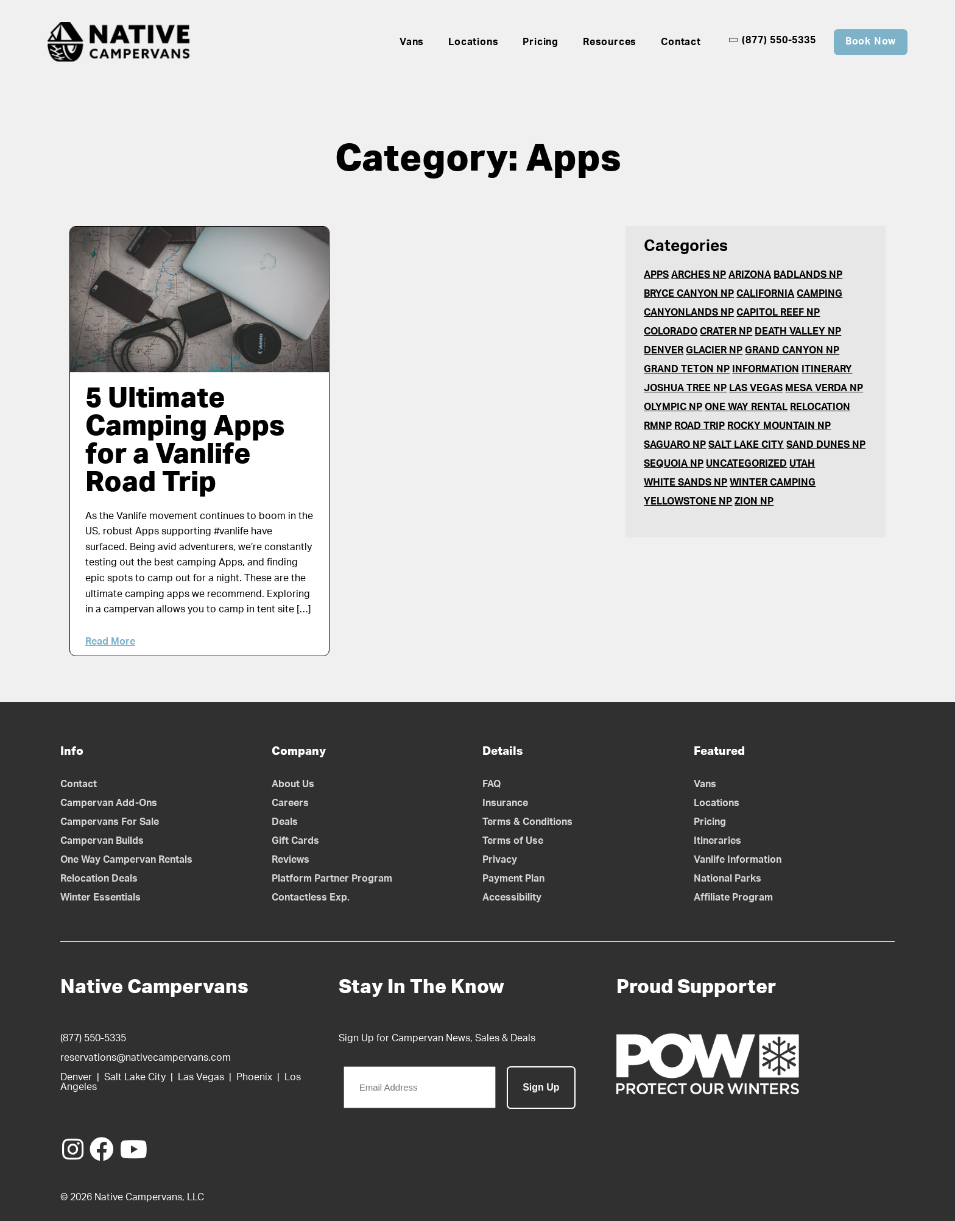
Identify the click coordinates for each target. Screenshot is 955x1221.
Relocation (820, 407)
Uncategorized (746, 464)
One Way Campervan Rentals (126, 860)
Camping (819, 294)
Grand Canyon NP (792, 350)
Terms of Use (512, 841)
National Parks (727, 878)
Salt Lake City (746, 445)
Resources (609, 42)
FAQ (491, 784)
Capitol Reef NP (778, 312)
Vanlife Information (737, 860)
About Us (293, 784)
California (765, 294)
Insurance (505, 803)
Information (765, 369)
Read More (110, 641)
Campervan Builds (102, 841)
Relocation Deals (99, 878)
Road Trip (699, 426)
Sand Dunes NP (825, 445)
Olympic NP (673, 407)
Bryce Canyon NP (689, 294)
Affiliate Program (733, 897)
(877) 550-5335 (772, 40)
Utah (802, 464)
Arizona (749, 275)
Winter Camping (773, 482)
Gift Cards (295, 841)
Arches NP (698, 275)
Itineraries (717, 841)
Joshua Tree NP (685, 388)
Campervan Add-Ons (108, 803)
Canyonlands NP (689, 312)
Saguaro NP (675, 445)
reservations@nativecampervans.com (145, 1058)
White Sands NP (685, 482)
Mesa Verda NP (824, 388)
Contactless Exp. (311, 897)
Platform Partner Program (332, 878)
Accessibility (511, 897)
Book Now (870, 41)
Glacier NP (714, 350)
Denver (663, 350)
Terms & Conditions (527, 822)
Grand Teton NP (687, 369)
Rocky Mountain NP (779, 426)
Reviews (290, 860)
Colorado (670, 331)
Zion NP (754, 501)
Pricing (541, 42)
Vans (412, 42)
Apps (656, 275)
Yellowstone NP (688, 501)
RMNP (658, 426)
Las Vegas (756, 388)
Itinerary (827, 369)
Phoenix (254, 1077)
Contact (681, 42)
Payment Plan (513, 878)
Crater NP (726, 331)
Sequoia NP (673, 464)
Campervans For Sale (109, 822)
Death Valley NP (798, 331)
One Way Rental (746, 407)
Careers (290, 803)
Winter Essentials (100, 897)
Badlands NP (808, 275)
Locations (473, 42)
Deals (285, 822)
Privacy (499, 860)
